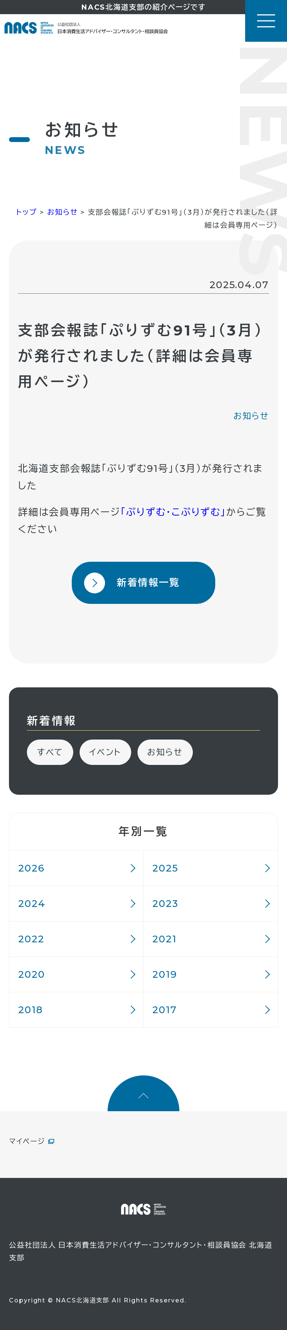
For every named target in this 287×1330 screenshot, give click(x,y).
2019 (164, 974)
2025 (165, 868)
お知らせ (251, 416)
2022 (31, 939)
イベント (105, 752)
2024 (32, 903)
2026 (31, 868)
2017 (164, 1009)
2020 (31, 974)
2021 (164, 939)
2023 (165, 903)
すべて (50, 752)
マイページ (27, 1141)
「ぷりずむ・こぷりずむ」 (173, 512)
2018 (30, 1009)
